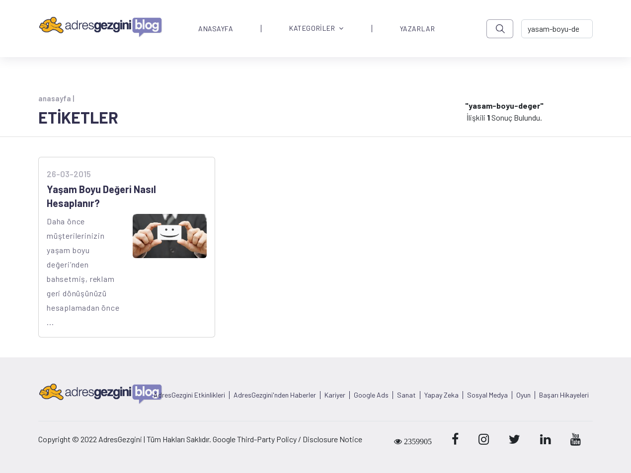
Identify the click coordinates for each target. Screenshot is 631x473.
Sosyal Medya (487, 395)
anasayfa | (56, 98)
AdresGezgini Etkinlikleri (189, 395)
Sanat (406, 395)
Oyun (523, 395)
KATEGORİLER (316, 28)
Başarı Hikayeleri (564, 395)
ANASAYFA (215, 29)
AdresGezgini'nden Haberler (275, 395)
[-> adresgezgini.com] (557, 28)
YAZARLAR (417, 29)
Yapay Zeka (441, 395)
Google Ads (371, 395)
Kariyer (334, 395)
